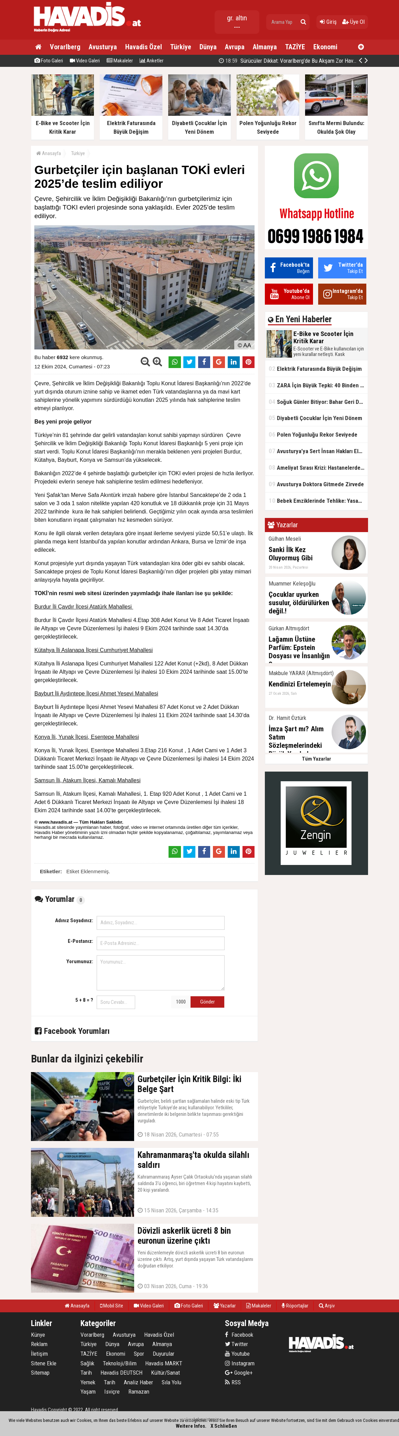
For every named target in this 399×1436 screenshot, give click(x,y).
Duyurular (163, 1353)
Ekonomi (325, 47)
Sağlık (87, 1363)
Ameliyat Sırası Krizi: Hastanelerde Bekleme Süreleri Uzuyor (318, 467)
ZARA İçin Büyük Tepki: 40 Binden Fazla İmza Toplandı (318, 385)
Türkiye (180, 47)
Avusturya (103, 47)
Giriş (328, 21)
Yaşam (88, 1391)
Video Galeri (85, 61)
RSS (233, 1382)
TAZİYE (295, 47)
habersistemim (206, 1419)
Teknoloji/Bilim (120, 1363)
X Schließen (224, 1426)
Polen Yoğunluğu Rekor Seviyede (313, 434)
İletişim (39, 1353)
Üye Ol (353, 21)
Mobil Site (111, 1306)
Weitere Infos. (191, 1426)
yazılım (186, 1419)
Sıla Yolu (171, 1382)
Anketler (151, 61)
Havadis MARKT (163, 1363)
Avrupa (235, 47)
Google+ (239, 1372)
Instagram (240, 1363)
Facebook (239, 1334)
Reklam (39, 1344)
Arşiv (327, 1306)
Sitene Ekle (43, 1363)
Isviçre (112, 1391)
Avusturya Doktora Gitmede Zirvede (316, 484)
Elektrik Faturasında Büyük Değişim (315, 369)
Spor (139, 1353)
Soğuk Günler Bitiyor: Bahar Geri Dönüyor (318, 402)
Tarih (86, 1372)
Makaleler (120, 61)
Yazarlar (225, 1306)
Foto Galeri (48, 61)
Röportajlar (295, 1306)
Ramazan (138, 1391)
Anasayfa (48, 153)
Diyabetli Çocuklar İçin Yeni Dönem (315, 418)
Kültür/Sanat (165, 1372)
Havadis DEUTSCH (121, 1372)
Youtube (237, 1353)
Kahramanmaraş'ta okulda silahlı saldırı (300, 60)
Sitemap (40, 1372)
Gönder (207, 1002)
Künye (38, 1334)
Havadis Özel (143, 47)
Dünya (208, 47)
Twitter (236, 1344)
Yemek (87, 1382)
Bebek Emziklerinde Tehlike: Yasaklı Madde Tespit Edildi (318, 501)
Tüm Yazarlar (316, 759)
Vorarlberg (65, 47)
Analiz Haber (138, 1382)
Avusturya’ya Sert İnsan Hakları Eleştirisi (318, 451)
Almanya (265, 47)
